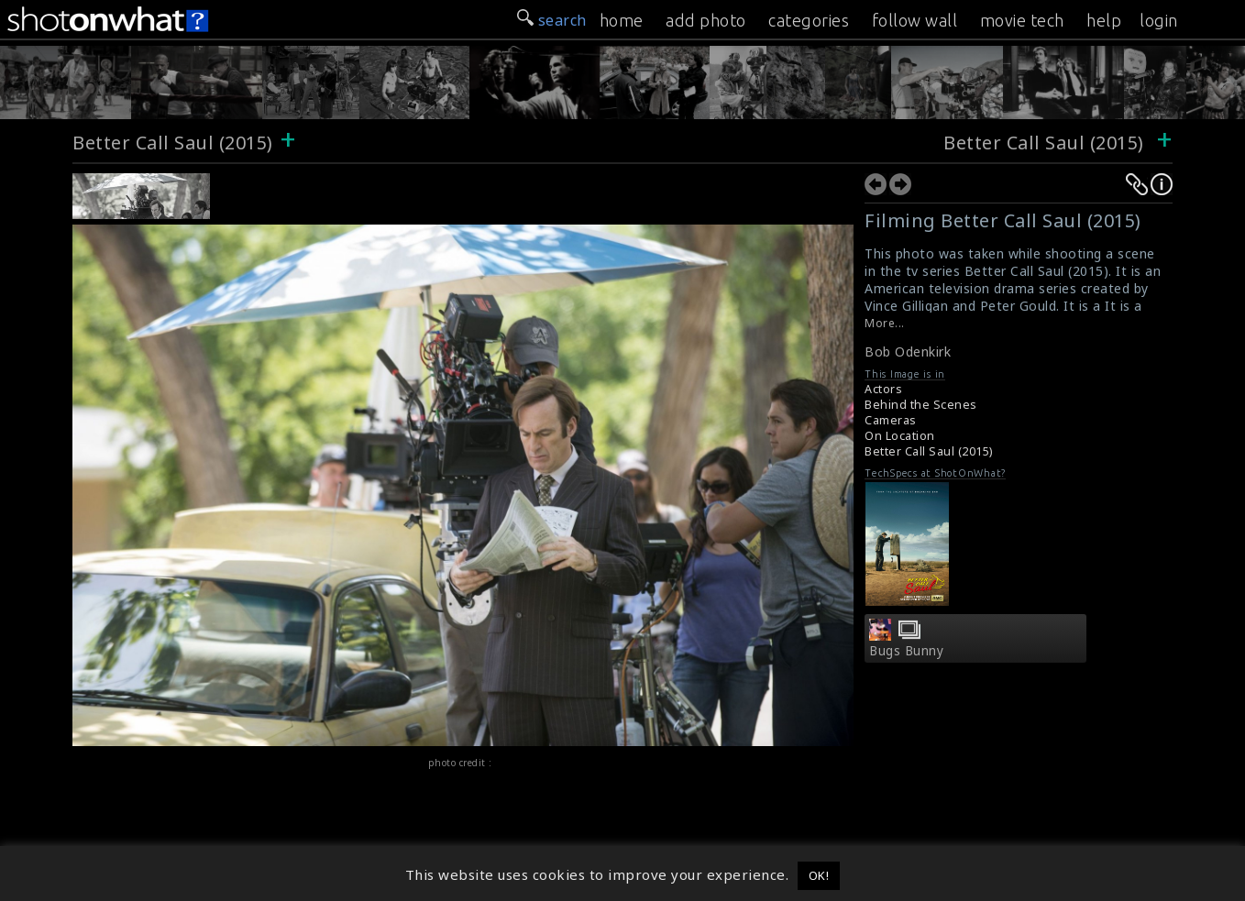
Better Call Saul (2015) (172, 142)
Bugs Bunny (906, 651)
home (622, 20)
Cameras (891, 420)
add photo (706, 20)
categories (808, 20)
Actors (883, 389)
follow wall (915, 20)
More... (885, 323)
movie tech (1022, 20)
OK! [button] (819, 875)
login (1159, 20)
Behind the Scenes (921, 404)
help (1103, 20)
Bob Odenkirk (908, 351)
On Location (900, 436)
